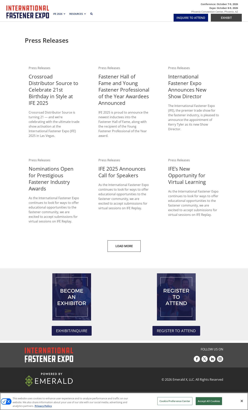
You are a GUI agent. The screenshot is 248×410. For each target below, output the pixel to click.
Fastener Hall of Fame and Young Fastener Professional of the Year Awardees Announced (123, 89)
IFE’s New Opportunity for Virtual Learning (187, 175)
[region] (124, 401)
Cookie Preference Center (174, 401)
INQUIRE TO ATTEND (191, 18)
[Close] (242, 401)
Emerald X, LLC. (184, 379)
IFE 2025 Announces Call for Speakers (122, 172)
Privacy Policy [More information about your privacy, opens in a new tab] (43, 406)
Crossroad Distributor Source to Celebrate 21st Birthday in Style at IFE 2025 (53, 89)
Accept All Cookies (209, 401)
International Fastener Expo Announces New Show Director (187, 86)
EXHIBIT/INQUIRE (71, 330)
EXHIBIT (226, 18)
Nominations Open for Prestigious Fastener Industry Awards (51, 178)
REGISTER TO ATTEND (176, 330)
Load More (124, 246)
